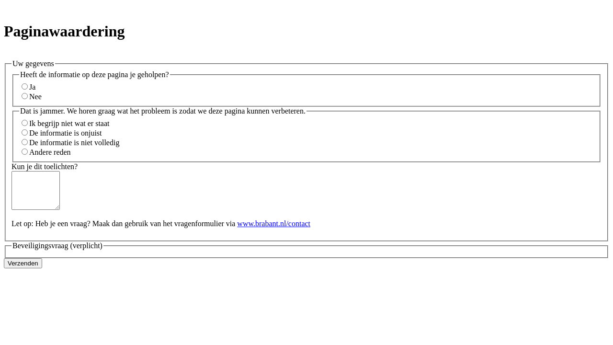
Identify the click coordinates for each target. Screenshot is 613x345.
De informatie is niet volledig (74, 142)
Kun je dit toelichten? (44, 166)
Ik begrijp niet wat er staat (69, 123)
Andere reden (50, 152)
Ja (32, 87)
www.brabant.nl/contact (273, 231)
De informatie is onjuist (65, 133)
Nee (35, 96)
